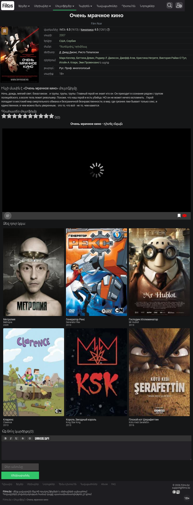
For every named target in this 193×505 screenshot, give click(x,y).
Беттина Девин (85, 57)
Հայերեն (85, 6)
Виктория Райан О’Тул (172, 57)
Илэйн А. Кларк (68, 62)
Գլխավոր (7, 484)
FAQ (113, 484)
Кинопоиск (87, 29)
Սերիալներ (42, 6)
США (62, 40)
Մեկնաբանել (20, 475)
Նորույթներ (147, 6)
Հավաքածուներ (106, 6)
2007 (62, 35)
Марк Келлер (67, 57)
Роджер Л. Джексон (107, 57)
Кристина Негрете (147, 57)
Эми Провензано (89, 62)
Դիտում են (128, 6)
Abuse (104, 484)
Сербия (71, 40)
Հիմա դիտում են (68, 484)
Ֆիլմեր (24, 6)
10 (51, 115)
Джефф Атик (127, 57)
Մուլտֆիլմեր (64, 6)
